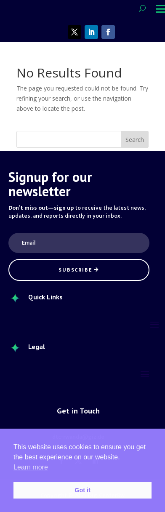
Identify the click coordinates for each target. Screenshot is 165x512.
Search (134, 140)
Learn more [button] (30, 467)
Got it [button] (82, 490)
